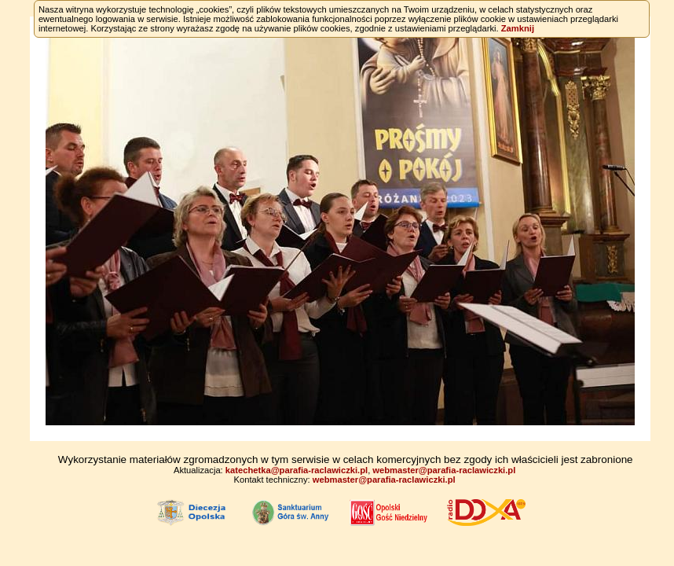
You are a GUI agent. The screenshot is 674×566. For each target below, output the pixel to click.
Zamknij (517, 28)
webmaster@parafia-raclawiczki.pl (443, 470)
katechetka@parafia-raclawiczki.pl (296, 470)
